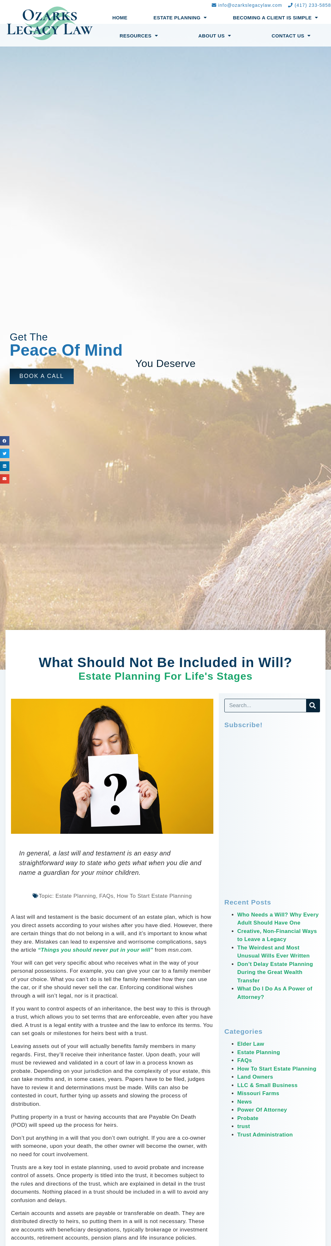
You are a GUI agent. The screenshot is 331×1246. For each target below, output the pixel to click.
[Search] (313, 705)
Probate (248, 1118)
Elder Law (250, 1044)
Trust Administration (265, 1135)
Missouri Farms (258, 1093)
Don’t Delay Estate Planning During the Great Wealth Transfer (275, 972)
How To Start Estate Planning (277, 1069)
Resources (139, 35)
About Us (214, 35)
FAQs (244, 1060)
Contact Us (291, 35)
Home (120, 17)
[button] (42, 376)
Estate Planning (180, 17)
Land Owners (255, 1077)
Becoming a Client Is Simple (275, 17)
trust (243, 1126)
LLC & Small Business (267, 1085)
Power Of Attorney (262, 1110)
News (244, 1102)
